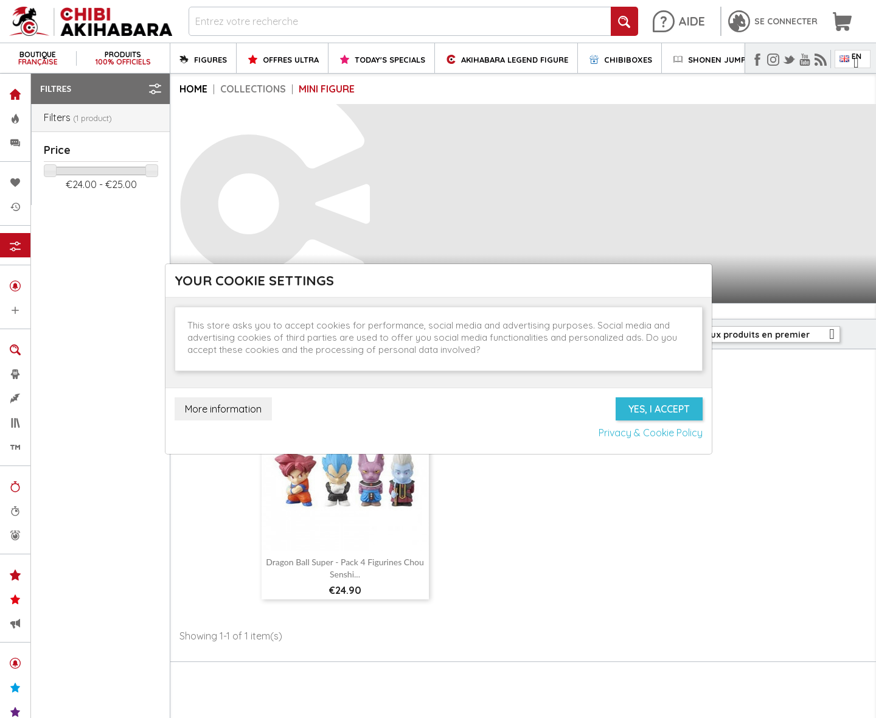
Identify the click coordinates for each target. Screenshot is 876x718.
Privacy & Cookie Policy (651, 433)
